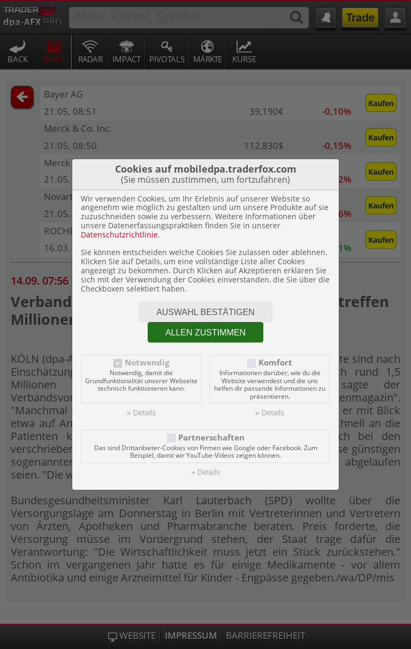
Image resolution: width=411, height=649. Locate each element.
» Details (141, 412)
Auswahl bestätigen (205, 312)
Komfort (275, 362)
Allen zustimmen (205, 332)
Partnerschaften (211, 437)
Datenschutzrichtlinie (119, 234)
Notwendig (147, 362)
